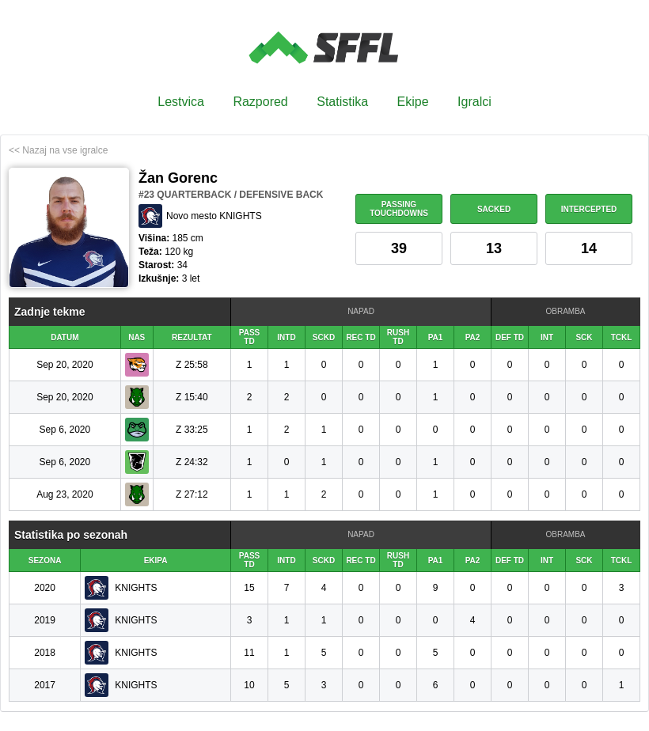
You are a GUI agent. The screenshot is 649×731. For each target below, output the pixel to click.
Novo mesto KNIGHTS (214, 216)
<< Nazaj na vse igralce (58, 150)
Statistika (342, 101)
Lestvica (181, 101)
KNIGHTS (136, 587)
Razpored (260, 101)
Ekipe (413, 101)
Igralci (474, 101)
